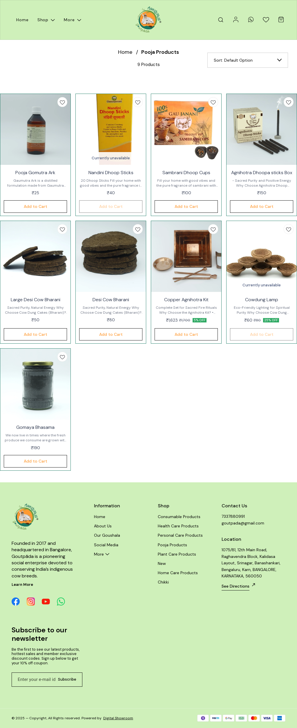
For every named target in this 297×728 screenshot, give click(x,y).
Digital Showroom (118, 718)
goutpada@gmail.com (243, 523)
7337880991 (233, 516)
